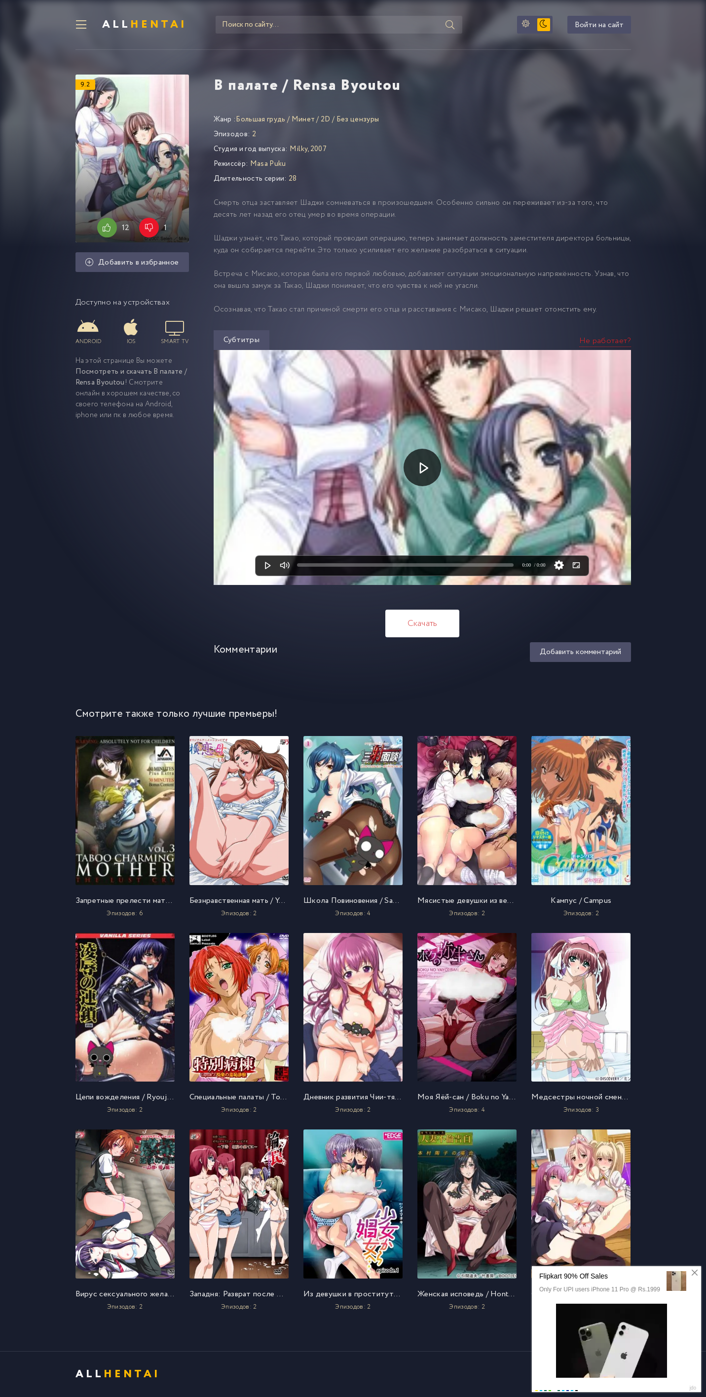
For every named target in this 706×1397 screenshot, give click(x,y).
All (144, 25)
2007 (318, 149)
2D (326, 119)
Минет (303, 119)
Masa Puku (268, 163)
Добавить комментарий (580, 652)
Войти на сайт (599, 25)
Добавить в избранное (132, 262)
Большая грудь (260, 119)
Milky (299, 149)
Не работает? (605, 341)
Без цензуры (357, 119)
